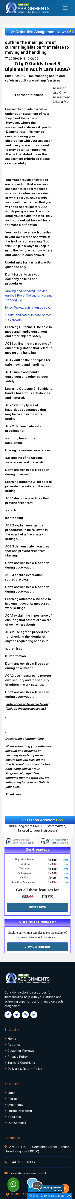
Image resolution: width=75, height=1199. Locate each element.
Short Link (11, 1029)
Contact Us (12, 1138)
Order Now (13, 1105)
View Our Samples (37, 946)
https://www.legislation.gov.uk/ (27, 307)
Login (9, 1093)
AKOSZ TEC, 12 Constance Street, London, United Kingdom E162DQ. (37, 1149)
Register (11, 1099)
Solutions (12, 1117)
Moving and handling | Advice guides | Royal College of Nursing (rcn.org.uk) (29, 295)
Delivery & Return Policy (23, 1069)
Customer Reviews (19, 1051)
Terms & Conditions (19, 1063)
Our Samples (15, 1123)
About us (12, 1044)
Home (10, 1038)
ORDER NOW (37, 907)
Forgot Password (18, 1111)
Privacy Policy (16, 1057)
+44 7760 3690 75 (20, 1162)
